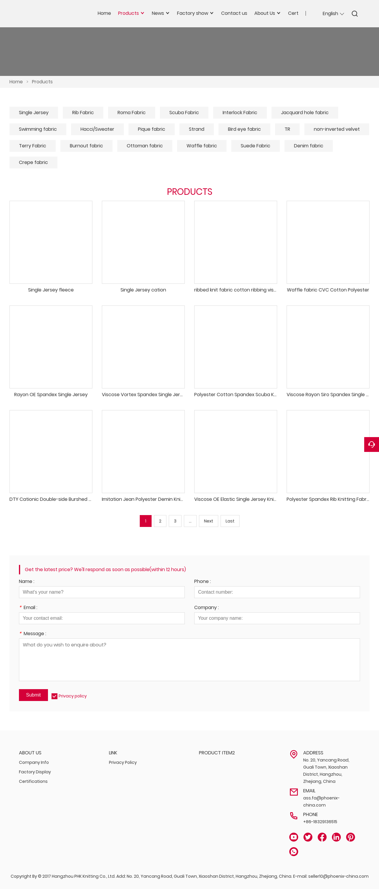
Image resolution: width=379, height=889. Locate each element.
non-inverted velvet (337, 129)
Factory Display (35, 772)
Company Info (34, 762)
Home (16, 81)
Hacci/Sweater (97, 129)
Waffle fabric (202, 145)
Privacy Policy (123, 762)
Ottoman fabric (145, 145)
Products (42, 81)
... (190, 521)
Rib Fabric (83, 112)
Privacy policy (73, 696)
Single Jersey (34, 112)
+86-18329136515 (320, 822)
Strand (196, 129)
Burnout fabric (86, 145)
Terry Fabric (32, 145)
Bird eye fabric (244, 129)
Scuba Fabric (184, 112)
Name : (26, 582)
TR (287, 129)
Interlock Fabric (240, 112)
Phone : (202, 582)
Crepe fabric (33, 162)
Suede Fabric (255, 145)
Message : (32, 634)
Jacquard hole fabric (305, 112)
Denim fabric (308, 145)
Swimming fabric (38, 129)
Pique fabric (151, 129)
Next (208, 521)
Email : (28, 608)
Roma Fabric (132, 112)
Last (230, 521)
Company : (206, 608)
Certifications (33, 781)
